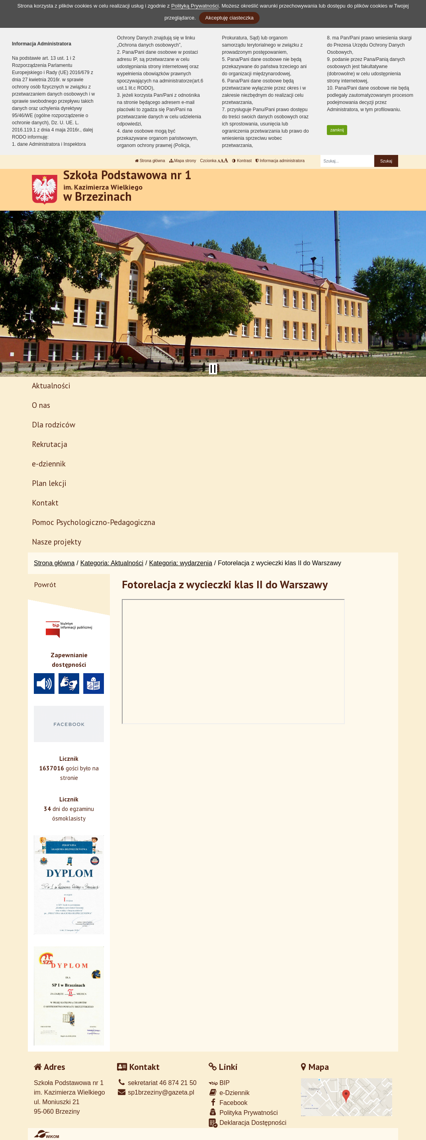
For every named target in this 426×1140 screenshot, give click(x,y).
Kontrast (242, 161)
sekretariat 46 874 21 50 (157, 1082)
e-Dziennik (229, 1092)
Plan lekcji (49, 483)
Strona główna (150, 161)
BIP (219, 1082)
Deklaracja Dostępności (248, 1123)
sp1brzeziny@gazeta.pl (155, 1092)
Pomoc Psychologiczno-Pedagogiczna (93, 522)
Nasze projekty (56, 541)
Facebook (228, 1102)
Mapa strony (182, 161)
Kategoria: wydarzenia (180, 563)
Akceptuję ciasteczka (229, 18)
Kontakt (45, 502)
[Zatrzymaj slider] (213, 369)
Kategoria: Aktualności (111, 563)
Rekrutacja (49, 444)
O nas (41, 405)
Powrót (45, 584)
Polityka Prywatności (243, 1112)
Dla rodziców (53, 424)
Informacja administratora (280, 161)
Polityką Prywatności (195, 6)
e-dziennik (49, 463)
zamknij (337, 130)
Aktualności (51, 385)
